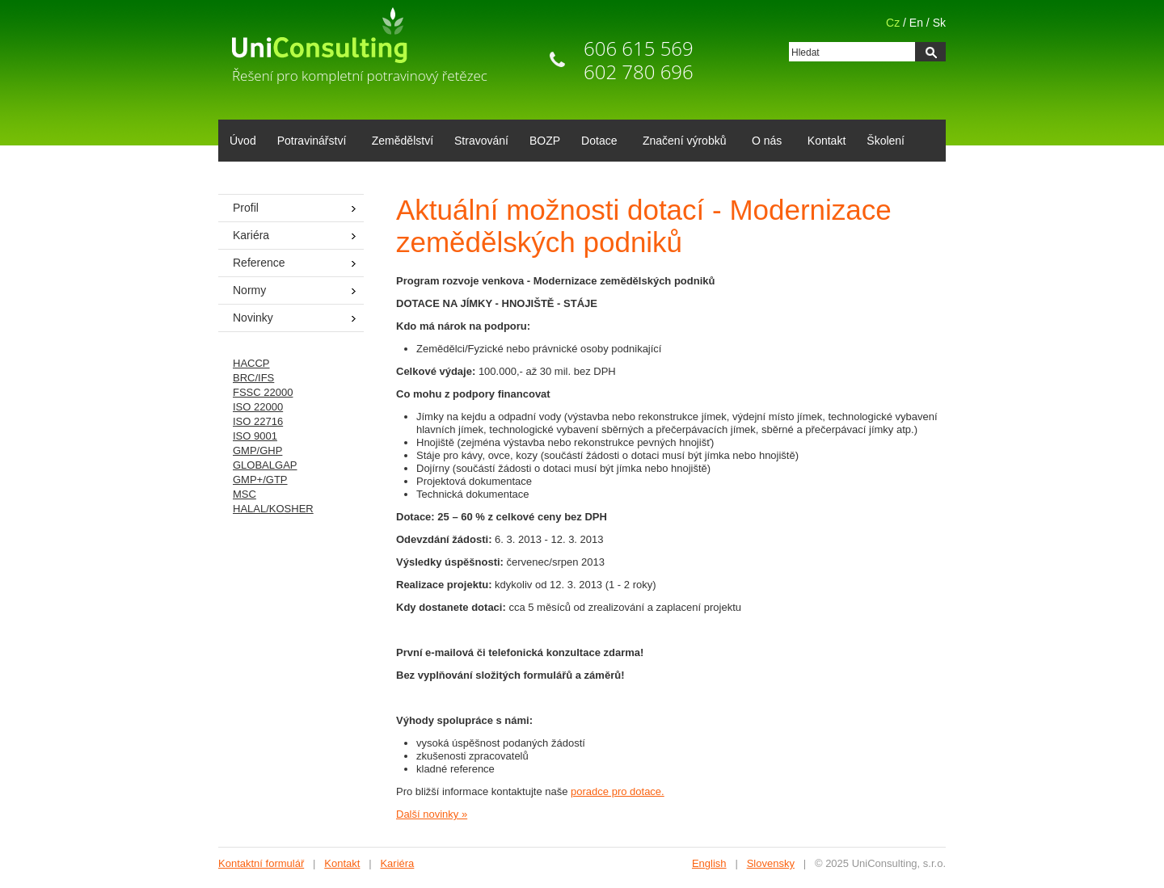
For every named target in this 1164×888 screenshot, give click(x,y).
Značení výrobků (681, 142)
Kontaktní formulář (261, 863)
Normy (249, 290)
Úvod (243, 140)
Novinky (253, 317)
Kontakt (827, 140)
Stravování (481, 140)
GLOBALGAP (265, 465)
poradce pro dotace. (617, 791)
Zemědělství (402, 140)
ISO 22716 (258, 421)
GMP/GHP (257, 450)
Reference (259, 262)
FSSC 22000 (263, 392)
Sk (939, 22)
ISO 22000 (258, 407)
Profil (246, 207)
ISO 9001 (255, 436)
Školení (886, 140)
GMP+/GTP (260, 479)
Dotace (596, 142)
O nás (763, 142)
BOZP (544, 140)
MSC (244, 494)
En (916, 22)
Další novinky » (431, 814)
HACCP (251, 363)
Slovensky (771, 863)
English (709, 863)
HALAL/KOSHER (273, 509)
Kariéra (251, 235)
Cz (893, 22)
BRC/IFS (253, 378)
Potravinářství (309, 142)
